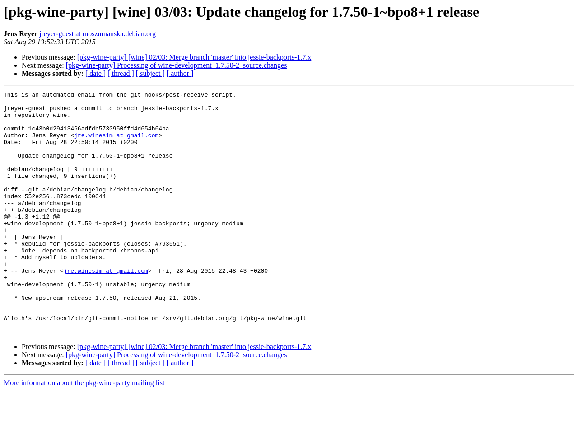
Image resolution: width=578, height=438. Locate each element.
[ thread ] (120, 73)
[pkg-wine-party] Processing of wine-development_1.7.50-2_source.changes (176, 65)
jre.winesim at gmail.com (116, 144)
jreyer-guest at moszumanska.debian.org (97, 33)
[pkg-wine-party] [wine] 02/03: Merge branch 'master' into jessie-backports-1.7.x (194, 57)
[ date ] (95, 73)
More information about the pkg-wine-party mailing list (84, 430)
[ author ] (180, 73)
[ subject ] (150, 73)
